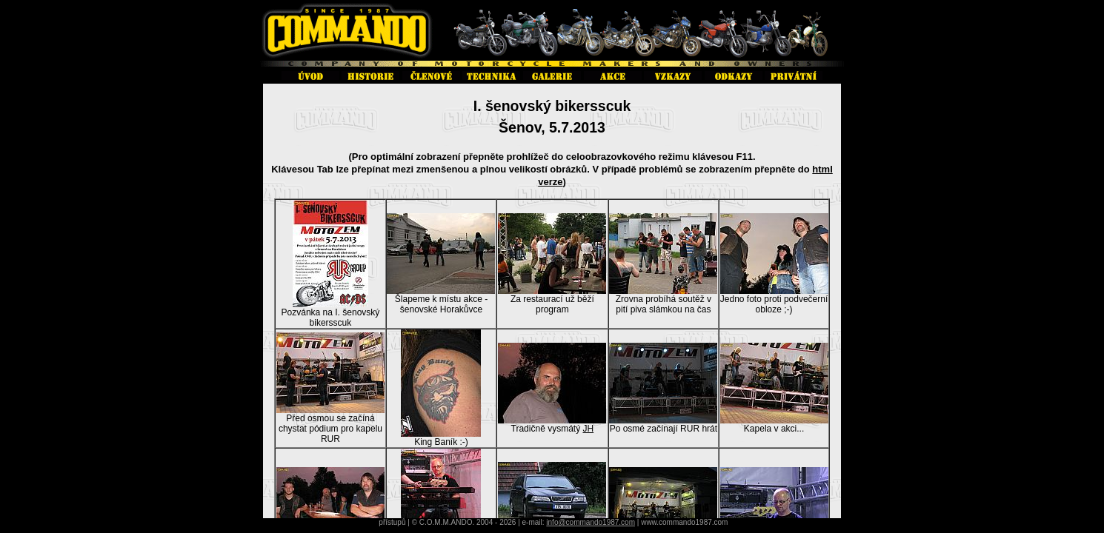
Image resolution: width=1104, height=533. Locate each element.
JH (587, 428)
